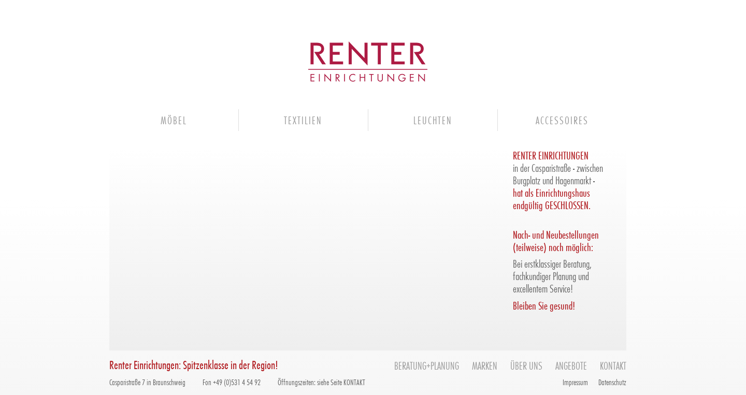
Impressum (575, 381)
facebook (539, 381)
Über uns (526, 365)
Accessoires (562, 120)
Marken (484, 365)
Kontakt (613, 365)
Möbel (174, 120)
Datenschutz (612, 381)
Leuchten (432, 120)
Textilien (303, 120)
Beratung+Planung (426, 365)
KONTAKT (354, 381)
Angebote (571, 365)
